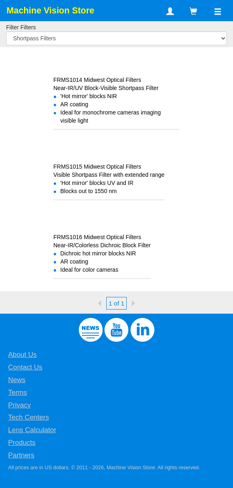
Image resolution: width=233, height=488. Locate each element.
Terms (17, 392)
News (17, 380)
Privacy (19, 405)
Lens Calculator (32, 430)
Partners (21, 455)
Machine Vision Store (50, 10)
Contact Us (25, 367)
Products (21, 442)
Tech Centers (28, 417)
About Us (22, 354)
